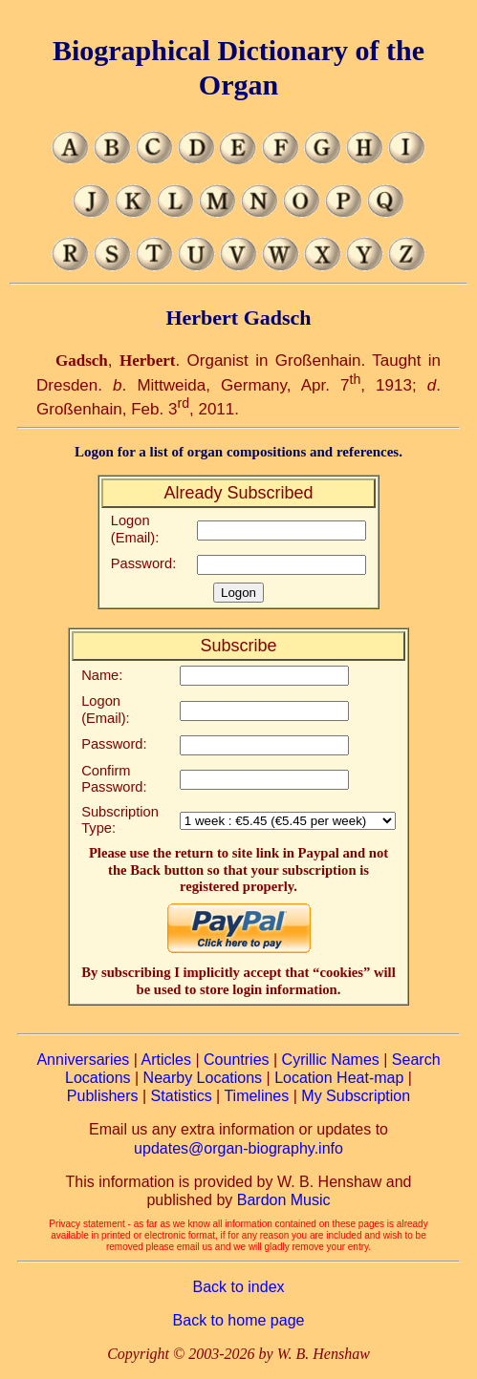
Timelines (256, 1096)
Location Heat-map (338, 1078)
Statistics (181, 1096)
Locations (98, 1078)
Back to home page (239, 1320)
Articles (166, 1059)
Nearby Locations (203, 1078)
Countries (236, 1059)
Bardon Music (284, 1200)
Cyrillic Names (330, 1059)
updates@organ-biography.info (238, 1148)
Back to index (238, 1287)
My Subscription (355, 1096)
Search (416, 1059)
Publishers (103, 1096)
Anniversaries (82, 1059)
